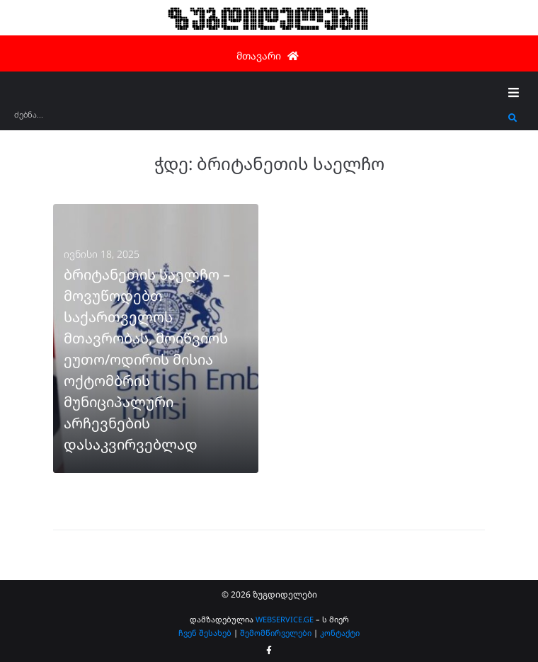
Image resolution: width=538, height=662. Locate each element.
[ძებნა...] (257, 119)
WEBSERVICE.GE (285, 619)
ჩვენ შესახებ (204, 632)
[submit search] (512, 118)
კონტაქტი (340, 632)
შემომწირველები (275, 632)
